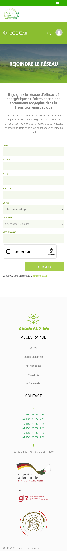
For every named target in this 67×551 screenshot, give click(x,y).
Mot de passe (9, 232)
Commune (8, 217)
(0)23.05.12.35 (33, 423)
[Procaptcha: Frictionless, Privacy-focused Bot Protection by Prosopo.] (51, 251)
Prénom (6, 159)
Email (5, 174)
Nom (5, 145)
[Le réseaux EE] (23, 33)
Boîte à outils (33, 383)
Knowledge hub (33, 365)
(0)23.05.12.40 (33, 428)
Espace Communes (33, 356)
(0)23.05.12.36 (33, 432)
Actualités (33, 374)
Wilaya (6, 203)
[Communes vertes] (11, 13)
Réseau (33, 347)
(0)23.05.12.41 (33, 419)
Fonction (7, 188)
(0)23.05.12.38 (33, 437)
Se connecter (40, 275)
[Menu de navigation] (60, 14)
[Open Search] (49, 33)
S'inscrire (44, 266)
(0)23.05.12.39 (33, 414)
